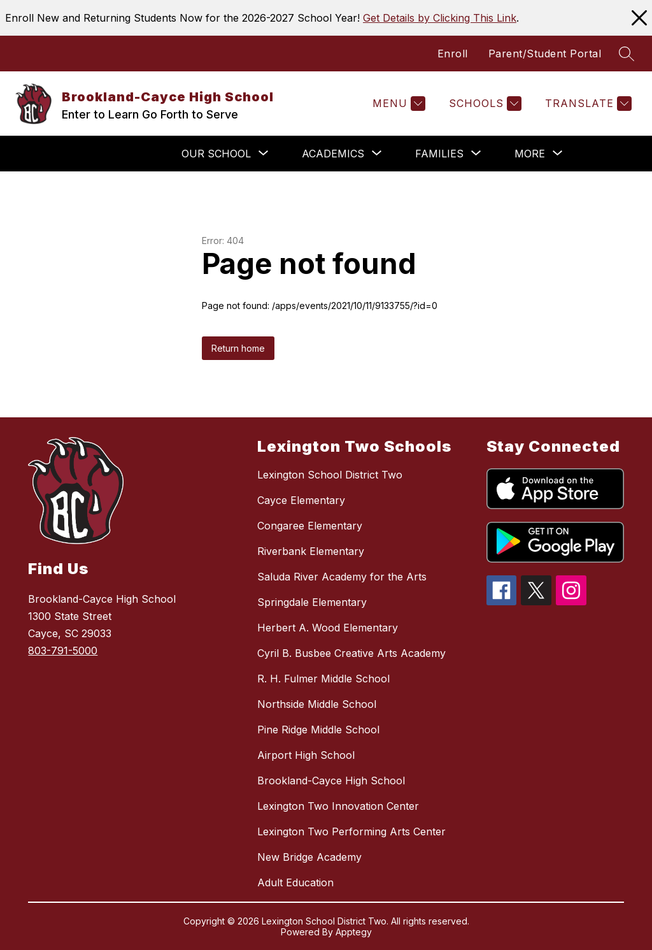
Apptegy (354, 931)
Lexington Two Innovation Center (338, 806)
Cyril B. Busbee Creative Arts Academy (351, 653)
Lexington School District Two (329, 474)
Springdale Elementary (312, 602)
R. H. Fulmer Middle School (323, 678)
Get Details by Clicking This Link (439, 17)
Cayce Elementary (301, 500)
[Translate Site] (587, 104)
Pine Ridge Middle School (318, 729)
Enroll (452, 53)
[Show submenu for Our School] (216, 153)
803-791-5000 (62, 650)
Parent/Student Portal (545, 53)
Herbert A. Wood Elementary (327, 627)
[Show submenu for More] (529, 153)
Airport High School (306, 755)
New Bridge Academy (309, 857)
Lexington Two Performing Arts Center (351, 831)
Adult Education (295, 882)
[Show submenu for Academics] (333, 153)
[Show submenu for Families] (439, 153)
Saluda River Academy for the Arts (342, 576)
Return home (238, 348)
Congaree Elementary (309, 525)
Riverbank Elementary (310, 551)
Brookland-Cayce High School (331, 780)
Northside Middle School (316, 704)
